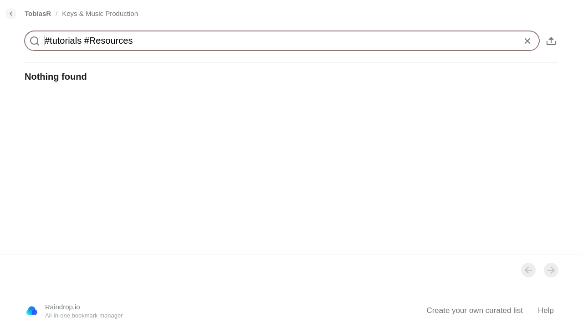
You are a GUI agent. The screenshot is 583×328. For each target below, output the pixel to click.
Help (546, 310)
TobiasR (38, 13)
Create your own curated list (474, 310)
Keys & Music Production (100, 13)
